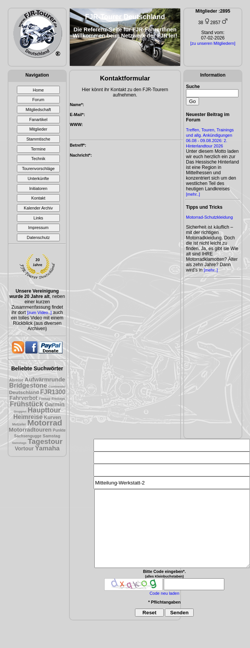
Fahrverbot (24, 398)
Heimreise (28, 417)
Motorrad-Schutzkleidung (209, 217)
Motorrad (44, 422)
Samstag (51, 436)
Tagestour (45, 441)
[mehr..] (193, 194)
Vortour (24, 448)
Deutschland (24, 392)
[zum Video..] (39, 312)
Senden (179, 612)
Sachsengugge (27, 436)
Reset (149, 612)
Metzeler (19, 424)
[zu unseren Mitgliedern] (212, 43)
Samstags (19, 443)
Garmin (54, 404)
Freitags (58, 399)
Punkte (59, 430)
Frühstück (26, 404)
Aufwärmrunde (45, 379)
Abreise (16, 380)
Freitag (44, 399)
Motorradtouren (30, 429)
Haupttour (44, 410)
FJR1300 (53, 392)
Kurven (52, 417)
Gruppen (20, 411)
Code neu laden (164, 593)
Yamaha (47, 448)
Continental (56, 386)
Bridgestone (28, 385)
